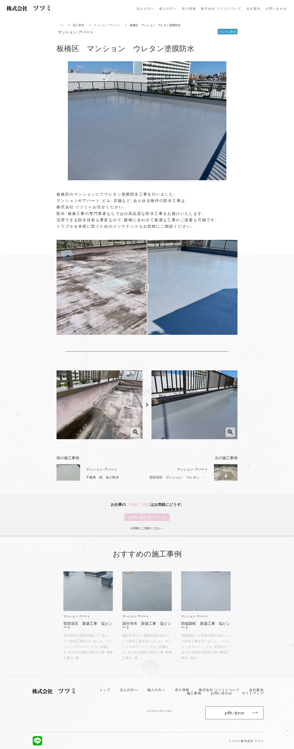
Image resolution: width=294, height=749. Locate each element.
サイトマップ (253, 693)
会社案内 (256, 689)
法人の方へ (129, 689)
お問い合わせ (221, 693)
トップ (104, 689)
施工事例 (78, 25)
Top (61, 25)
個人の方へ (156, 689)
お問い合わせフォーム (147, 517)
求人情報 (182, 689)
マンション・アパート (107, 25)
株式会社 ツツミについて (219, 689)
